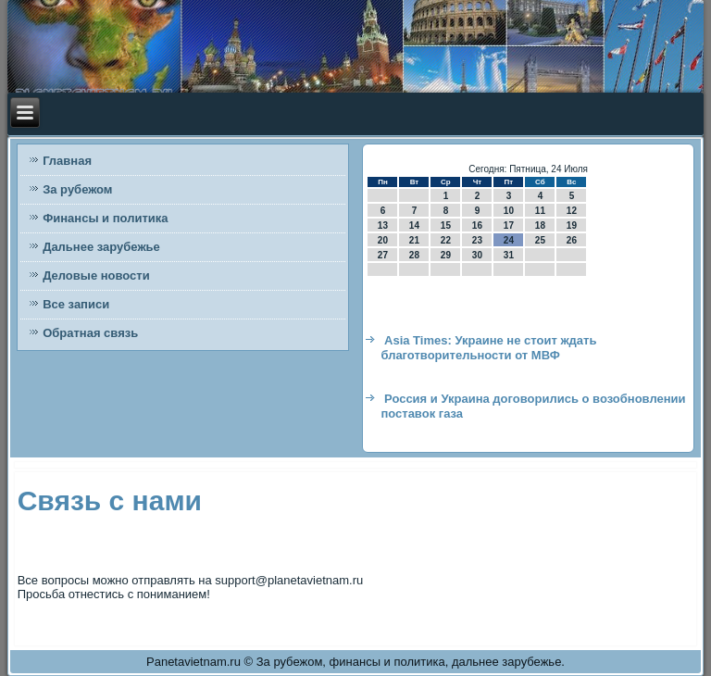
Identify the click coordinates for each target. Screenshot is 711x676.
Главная (67, 161)
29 (446, 255)
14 (414, 225)
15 (446, 225)
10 (509, 211)
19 (572, 225)
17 (509, 225)
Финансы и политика (105, 218)
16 (477, 225)
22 (446, 240)
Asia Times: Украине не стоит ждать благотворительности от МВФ (488, 347)
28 (414, 255)
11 (540, 211)
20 (383, 240)
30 (477, 255)
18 (540, 225)
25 (540, 240)
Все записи (76, 304)
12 (572, 211)
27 (383, 255)
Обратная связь (90, 333)
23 (477, 240)
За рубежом (77, 189)
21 (414, 240)
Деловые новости (96, 275)
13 (383, 225)
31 (509, 255)
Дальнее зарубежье (101, 247)
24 (509, 240)
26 (572, 240)
